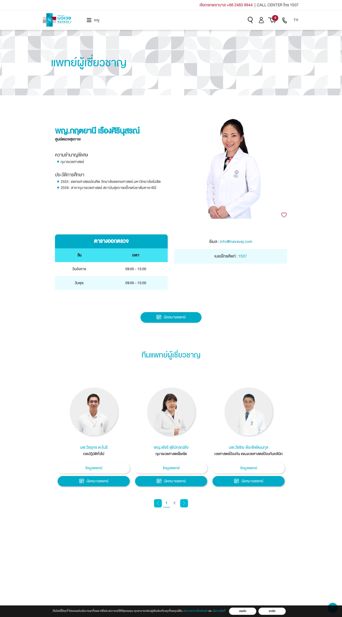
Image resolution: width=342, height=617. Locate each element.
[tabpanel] (93, 438)
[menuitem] (93, 20)
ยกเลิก (272, 611)
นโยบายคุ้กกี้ (219, 611)
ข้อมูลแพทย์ (93, 468)
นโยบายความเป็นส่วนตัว (195, 611)
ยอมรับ (242, 611)
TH (295, 20)
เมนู (93, 20)
